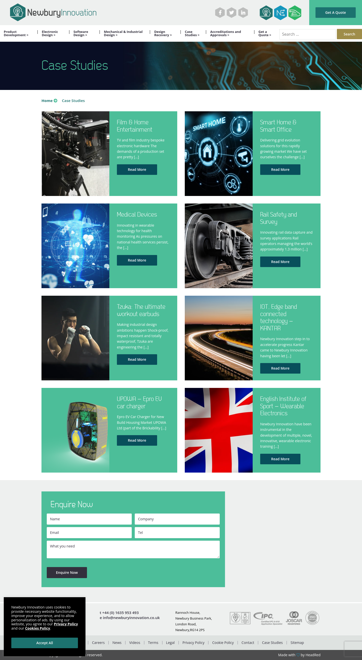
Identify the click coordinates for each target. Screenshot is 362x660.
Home (47, 100)
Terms (153, 642)
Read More (137, 169)
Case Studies (272, 642)
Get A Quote (335, 12)
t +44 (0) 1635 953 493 (119, 613)
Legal (170, 642)
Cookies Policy (37, 628)
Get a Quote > (264, 33)
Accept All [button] (44, 642)
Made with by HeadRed (299, 655)
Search (349, 34)
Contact (248, 642)
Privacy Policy (193, 642)
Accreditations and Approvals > (225, 33)
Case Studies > (192, 33)
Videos (134, 642)
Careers (98, 642)
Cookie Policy (223, 642)
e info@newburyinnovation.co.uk (130, 618)
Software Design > (80, 33)
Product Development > (16, 33)
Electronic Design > (50, 33)
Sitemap (297, 642)
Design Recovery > (163, 33)
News (116, 642)
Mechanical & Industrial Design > (123, 33)
